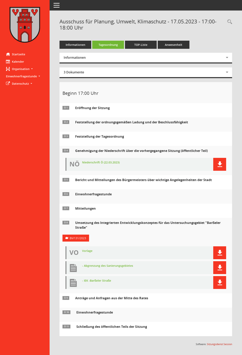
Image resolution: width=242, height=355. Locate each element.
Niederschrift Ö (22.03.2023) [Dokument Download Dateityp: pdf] (101, 162)
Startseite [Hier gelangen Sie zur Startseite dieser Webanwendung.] (15, 54)
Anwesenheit (173, 45)
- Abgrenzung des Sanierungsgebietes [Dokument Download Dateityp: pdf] (107, 266)
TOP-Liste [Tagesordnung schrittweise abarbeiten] (140, 45)
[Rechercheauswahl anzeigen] (228, 22)
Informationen (75, 45)
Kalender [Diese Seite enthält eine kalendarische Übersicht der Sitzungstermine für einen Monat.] (15, 61)
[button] (25, 69)
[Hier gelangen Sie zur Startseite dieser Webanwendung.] (25, 25)
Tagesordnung (108, 45)
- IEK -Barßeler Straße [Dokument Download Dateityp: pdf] (96, 280)
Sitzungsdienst (219, 344)
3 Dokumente (74, 72)
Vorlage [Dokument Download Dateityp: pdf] (87, 251)
